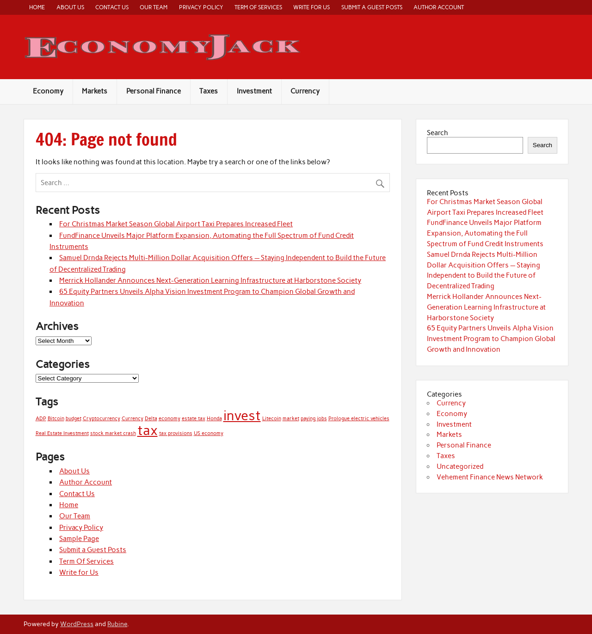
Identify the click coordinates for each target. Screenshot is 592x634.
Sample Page (79, 539)
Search (437, 133)
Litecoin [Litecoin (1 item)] (271, 419)
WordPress (76, 624)
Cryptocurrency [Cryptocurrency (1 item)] (101, 419)
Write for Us (311, 7)
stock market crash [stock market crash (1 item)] (113, 433)
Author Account (438, 7)
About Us (70, 7)
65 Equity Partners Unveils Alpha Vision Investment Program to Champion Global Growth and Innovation (491, 339)
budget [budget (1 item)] (73, 419)
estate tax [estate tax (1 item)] (193, 419)
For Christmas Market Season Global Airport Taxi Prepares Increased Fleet (176, 224)
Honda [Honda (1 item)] (214, 419)
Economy (48, 91)
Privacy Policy (201, 7)
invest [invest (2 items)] (242, 415)
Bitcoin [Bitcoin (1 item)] (56, 419)
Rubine (117, 624)
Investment (254, 91)
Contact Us (112, 7)
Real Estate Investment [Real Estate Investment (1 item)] (62, 433)
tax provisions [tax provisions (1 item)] (175, 433)
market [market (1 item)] (291, 419)
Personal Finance (153, 91)
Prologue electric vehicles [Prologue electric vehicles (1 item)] (358, 419)
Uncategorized (460, 466)
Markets (94, 91)
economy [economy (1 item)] (169, 419)
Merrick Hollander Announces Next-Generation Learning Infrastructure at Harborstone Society (210, 280)
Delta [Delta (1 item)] (151, 419)
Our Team (153, 7)
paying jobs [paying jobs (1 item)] (314, 419)
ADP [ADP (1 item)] (41, 419)
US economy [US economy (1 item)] (208, 433)
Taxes (208, 91)
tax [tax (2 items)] (147, 430)
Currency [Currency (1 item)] (132, 419)
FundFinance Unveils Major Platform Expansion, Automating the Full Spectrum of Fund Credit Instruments (485, 233)
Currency (305, 91)
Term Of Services (258, 7)
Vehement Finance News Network (490, 477)
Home (37, 7)
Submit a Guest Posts (371, 7)
